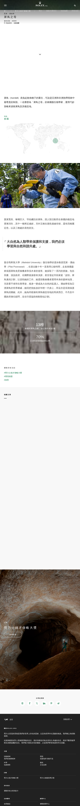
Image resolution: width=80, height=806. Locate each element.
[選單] (5, 5)
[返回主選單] (5, 11)
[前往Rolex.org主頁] (40, 4)
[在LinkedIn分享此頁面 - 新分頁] (44, 703)
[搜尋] (74, 5)
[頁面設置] (67, 719)
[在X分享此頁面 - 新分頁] (36, 703)
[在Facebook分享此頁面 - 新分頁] (29, 703)
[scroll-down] (40, 54)
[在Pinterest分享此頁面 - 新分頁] (51, 703)
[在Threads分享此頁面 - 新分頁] (22, 703)
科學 (22, 764)
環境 (58, 758)
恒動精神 (22, 758)
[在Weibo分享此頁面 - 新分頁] (58, 703)
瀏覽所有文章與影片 (11, 791)
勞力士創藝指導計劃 (47, 778)
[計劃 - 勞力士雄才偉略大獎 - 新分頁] (13, 634)
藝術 (58, 764)
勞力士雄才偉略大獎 (11, 778)
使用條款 (7, 804)
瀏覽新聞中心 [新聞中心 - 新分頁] (45, 804)
